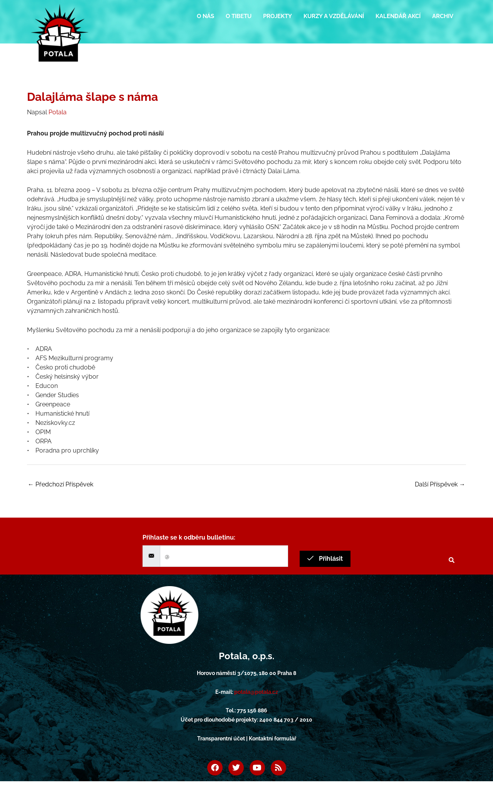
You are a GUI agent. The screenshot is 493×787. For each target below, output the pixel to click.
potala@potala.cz (256, 692)
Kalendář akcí (398, 16)
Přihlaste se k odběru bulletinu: (189, 537)
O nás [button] (205, 16)
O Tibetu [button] (239, 16)
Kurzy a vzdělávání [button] (334, 16)
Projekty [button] (277, 16)
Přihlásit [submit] (325, 558)
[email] (224, 556)
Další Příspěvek (440, 484)
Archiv (442, 16)
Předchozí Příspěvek (60, 484)
